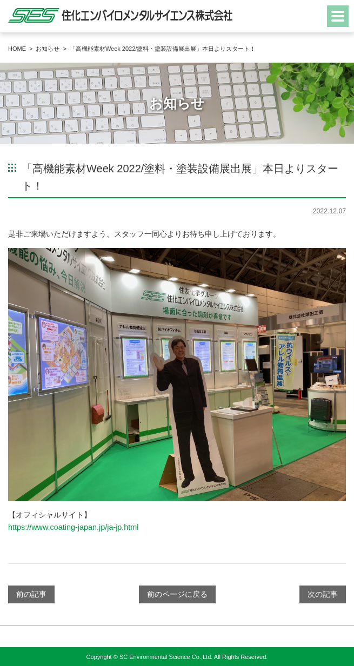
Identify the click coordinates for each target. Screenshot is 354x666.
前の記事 (31, 594)
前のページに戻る (177, 594)
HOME (17, 48)
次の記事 (323, 594)
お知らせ (47, 48)
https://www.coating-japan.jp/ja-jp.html (73, 527)
